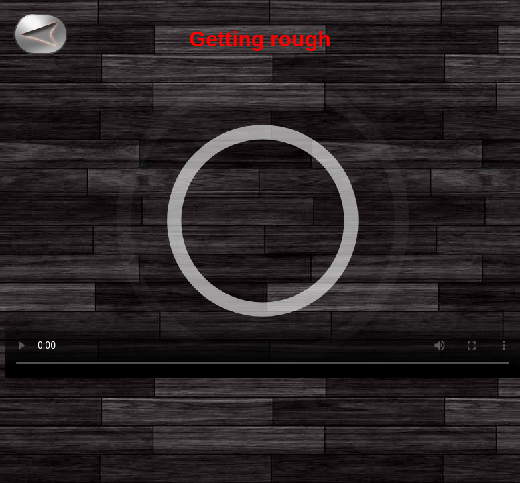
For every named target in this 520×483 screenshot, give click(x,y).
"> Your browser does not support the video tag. (262, 221)
